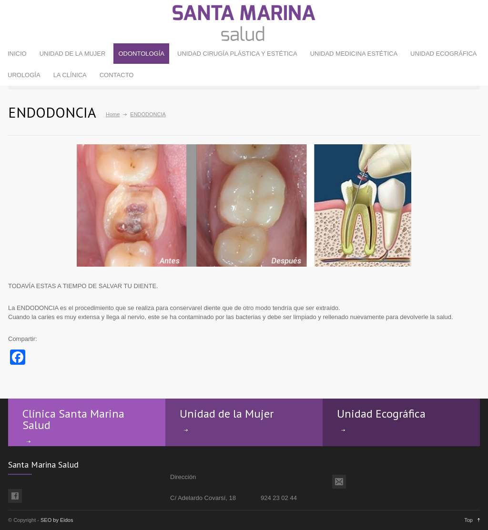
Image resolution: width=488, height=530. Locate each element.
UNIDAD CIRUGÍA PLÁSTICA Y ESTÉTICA (237, 53)
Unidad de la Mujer (227, 413)
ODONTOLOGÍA (141, 53)
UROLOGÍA (24, 75)
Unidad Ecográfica (381, 413)
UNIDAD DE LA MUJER (73, 53)
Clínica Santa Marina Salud (73, 419)
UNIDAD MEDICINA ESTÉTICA (353, 53)
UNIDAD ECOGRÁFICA (443, 53)
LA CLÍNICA (70, 75)
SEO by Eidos (57, 520)
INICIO (17, 53)
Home (113, 114)
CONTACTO (117, 75)
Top (468, 520)
